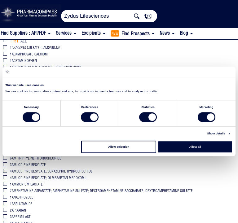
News (165, 33)
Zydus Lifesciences (36, 45)
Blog (184, 33)
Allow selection (118, 146)
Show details (216, 133)
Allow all (195, 146)
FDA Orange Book (102, 46)
